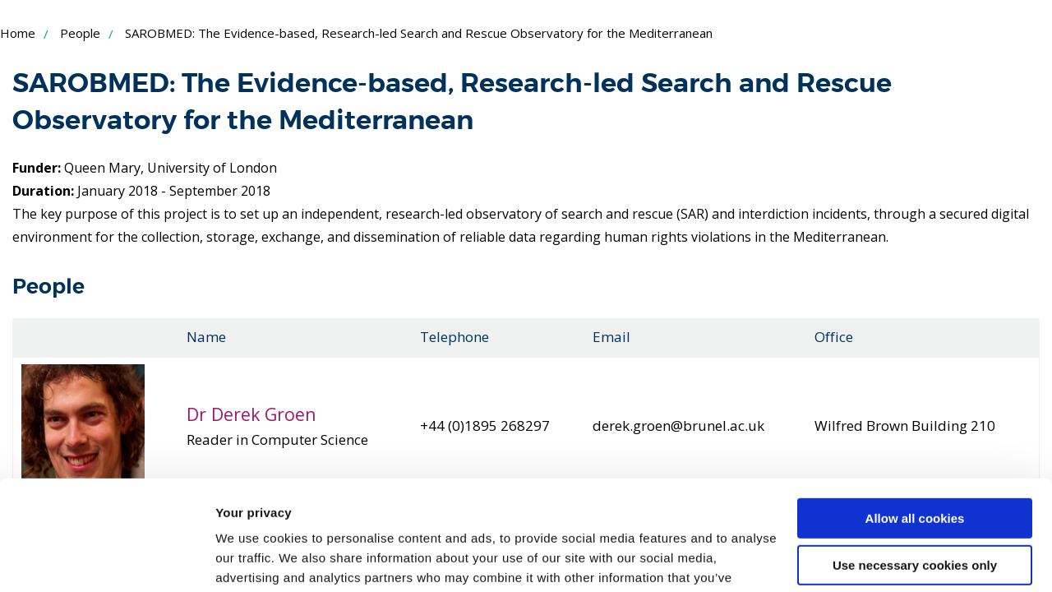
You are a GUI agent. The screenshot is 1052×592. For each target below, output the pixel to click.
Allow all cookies (915, 416)
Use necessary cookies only (915, 462)
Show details (253, 560)
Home (17, 33)
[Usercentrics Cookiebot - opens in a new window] (106, 560)
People (80, 33)
